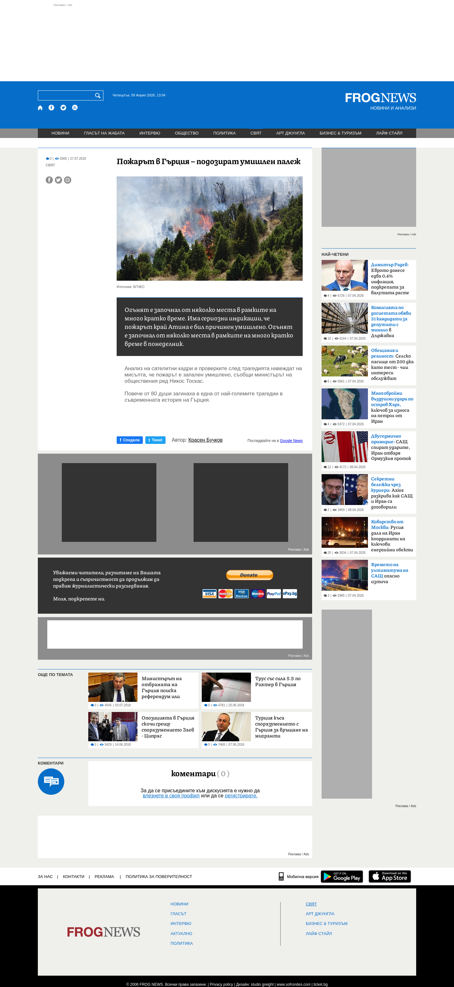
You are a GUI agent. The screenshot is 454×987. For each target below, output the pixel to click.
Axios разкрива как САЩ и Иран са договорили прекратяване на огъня (392, 495)
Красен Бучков (206, 440)
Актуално (181, 934)
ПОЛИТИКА (224, 133)
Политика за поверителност (159, 877)
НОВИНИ (60, 133)
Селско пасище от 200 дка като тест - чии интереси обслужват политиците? (392, 366)
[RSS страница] (75, 108)
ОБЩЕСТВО (187, 133)
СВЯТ (256, 133)
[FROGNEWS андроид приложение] (342, 876)
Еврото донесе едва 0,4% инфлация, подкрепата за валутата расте (390, 279)
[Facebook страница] (52, 108)
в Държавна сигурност (391, 323)
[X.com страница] (63, 108)
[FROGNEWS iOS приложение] (389, 876)
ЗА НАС (45, 877)
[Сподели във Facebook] (49, 180)
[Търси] (99, 95)
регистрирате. (241, 795)
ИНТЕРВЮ (149, 133)
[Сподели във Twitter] (58, 180)
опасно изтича (389, 573)
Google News (291, 441)
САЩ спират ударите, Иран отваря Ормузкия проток (391, 447)
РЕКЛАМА (104, 877)
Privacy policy (221, 984)
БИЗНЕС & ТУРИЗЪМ (340, 133)
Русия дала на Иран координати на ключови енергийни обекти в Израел (392, 538)
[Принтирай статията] (67, 180)
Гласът (178, 914)
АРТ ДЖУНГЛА (290, 133)
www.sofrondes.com (294, 984)
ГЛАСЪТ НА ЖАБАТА (104, 133)
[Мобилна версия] (298, 876)
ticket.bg (321, 984)
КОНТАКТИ (73, 877)
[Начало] (40, 108)
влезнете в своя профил (171, 795)
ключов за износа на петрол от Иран (392, 407)
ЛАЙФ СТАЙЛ (389, 133)
